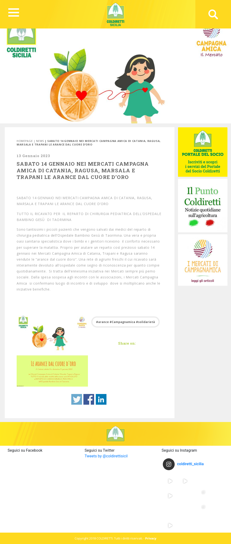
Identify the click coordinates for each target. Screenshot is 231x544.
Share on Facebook (88, 399)
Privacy (150, 538)
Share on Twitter (76, 399)
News (40, 141)
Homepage (25, 141)
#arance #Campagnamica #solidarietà (125, 322)
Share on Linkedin (101, 399)
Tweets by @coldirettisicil (106, 456)
